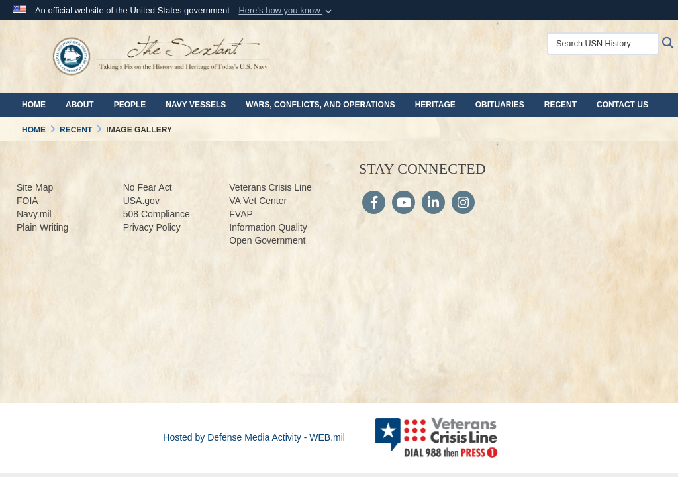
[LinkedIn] (433, 204)
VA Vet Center (258, 200)
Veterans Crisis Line (270, 187)
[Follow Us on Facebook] (373, 204)
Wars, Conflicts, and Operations (320, 104)
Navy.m (32, 214)
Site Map (35, 187)
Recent (560, 104)
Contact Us (622, 104)
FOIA (27, 200)
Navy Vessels (196, 104)
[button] (286, 10)
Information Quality (268, 227)
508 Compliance (156, 214)
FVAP (241, 214)
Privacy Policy (152, 227)
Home (34, 104)
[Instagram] (463, 204)
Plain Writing (42, 227)
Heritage (435, 104)
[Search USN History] (603, 43)
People (130, 104)
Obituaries (499, 104)
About (80, 104)
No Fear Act (147, 187)
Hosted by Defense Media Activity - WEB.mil (254, 437)
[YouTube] (403, 204)
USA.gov (141, 200)
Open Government (267, 240)
